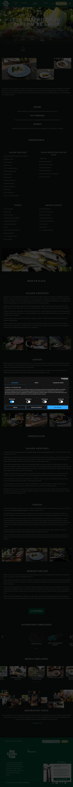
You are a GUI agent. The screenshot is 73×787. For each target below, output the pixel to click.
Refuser (15, 407)
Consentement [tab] (14, 382)
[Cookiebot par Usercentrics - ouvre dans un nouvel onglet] (61, 379)
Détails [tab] (36, 382)
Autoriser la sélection (36, 407)
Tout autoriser (57, 407)
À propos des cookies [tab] (58, 382)
